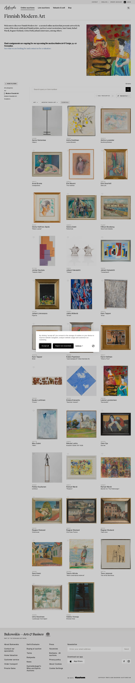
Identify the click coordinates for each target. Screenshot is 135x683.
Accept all (45, 346)
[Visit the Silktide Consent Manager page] (93, 346)
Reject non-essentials (63, 346)
